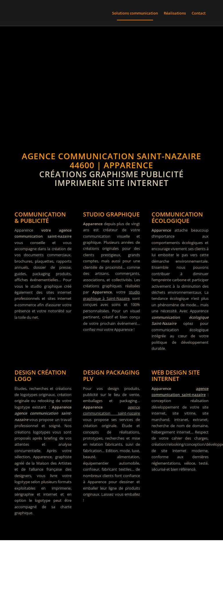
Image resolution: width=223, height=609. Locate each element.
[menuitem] (135, 13)
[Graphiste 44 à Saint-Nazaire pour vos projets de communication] (111, 574)
